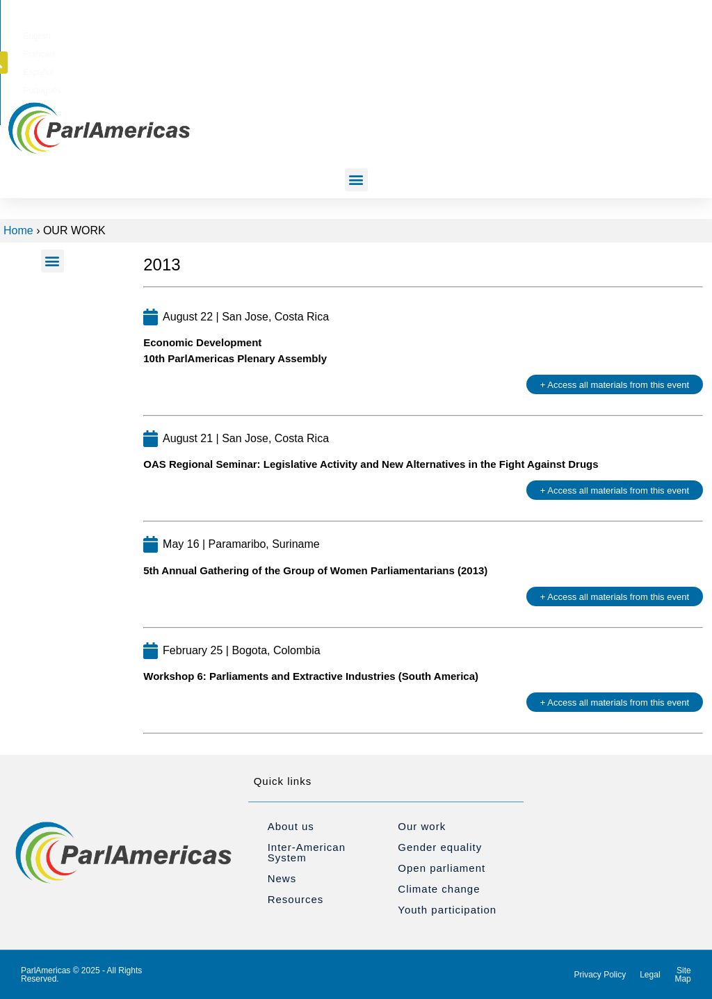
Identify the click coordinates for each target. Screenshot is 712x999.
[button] (623, 33)
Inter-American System (307, 852)
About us (291, 826)
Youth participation (447, 910)
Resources (296, 899)
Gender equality (440, 847)
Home (18, 230)
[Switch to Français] (432, 34)
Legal (650, 975)
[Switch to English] (388, 34)
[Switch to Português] (525, 34)
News (282, 878)
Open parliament (441, 868)
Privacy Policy (600, 975)
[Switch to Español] (477, 34)
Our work (422, 826)
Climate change (439, 889)
